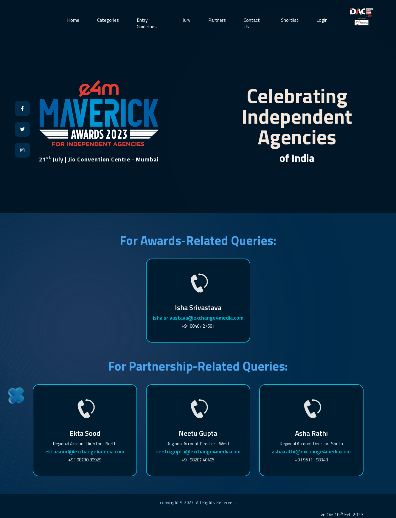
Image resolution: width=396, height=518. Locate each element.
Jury (186, 20)
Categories (108, 20)
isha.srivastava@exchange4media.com (198, 318)
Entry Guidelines (147, 23)
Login (321, 20)
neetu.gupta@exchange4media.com (198, 451)
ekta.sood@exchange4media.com (84, 451)
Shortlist (290, 20)
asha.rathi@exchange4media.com (311, 451)
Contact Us (252, 23)
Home (73, 20)
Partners (217, 20)
